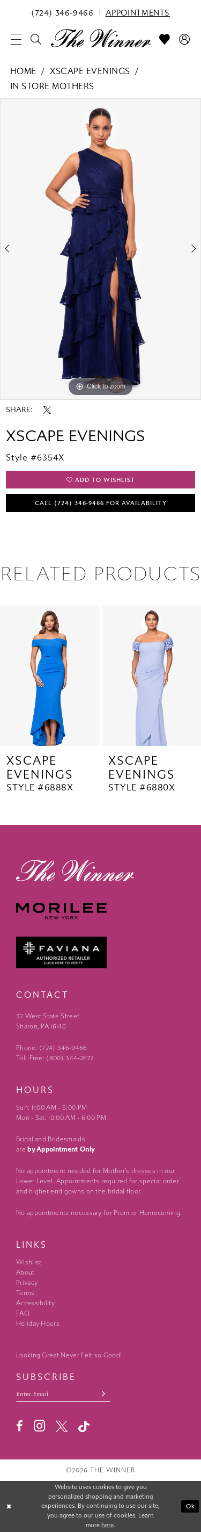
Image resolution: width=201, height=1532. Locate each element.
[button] (16, 39)
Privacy (27, 1282)
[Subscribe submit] (103, 1394)
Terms (25, 1293)
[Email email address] (63, 1394)
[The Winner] (100, 37)
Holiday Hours (37, 1323)
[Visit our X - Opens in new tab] (62, 1426)
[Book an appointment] (138, 12)
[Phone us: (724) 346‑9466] (62, 12)
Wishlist (28, 1262)
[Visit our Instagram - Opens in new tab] (39, 1426)
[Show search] (36, 39)
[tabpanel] (100, 249)
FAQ (22, 1313)
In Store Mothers (52, 86)
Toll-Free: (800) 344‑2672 (55, 1058)
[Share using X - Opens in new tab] (47, 410)
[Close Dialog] (9, 1506)
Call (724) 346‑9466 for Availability (101, 503)
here (107, 1525)
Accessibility (35, 1303)
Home (23, 71)
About (25, 1272)
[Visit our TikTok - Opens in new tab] (84, 1426)
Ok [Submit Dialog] (190, 1506)
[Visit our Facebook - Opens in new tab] (19, 1426)
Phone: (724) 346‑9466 (51, 1048)
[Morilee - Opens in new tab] (100, 911)
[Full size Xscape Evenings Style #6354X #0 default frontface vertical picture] (100, 249)
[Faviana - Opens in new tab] (100, 952)
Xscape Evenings (90, 71)
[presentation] (50, 676)
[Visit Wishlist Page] (165, 39)
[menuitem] (62, 12)
